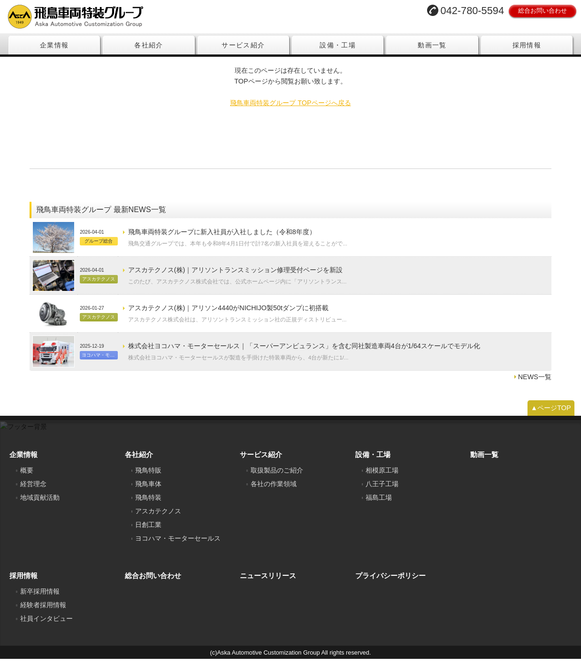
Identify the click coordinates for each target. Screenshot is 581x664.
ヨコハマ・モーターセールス (178, 543)
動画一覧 (432, 45)
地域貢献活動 (40, 502)
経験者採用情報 (43, 610)
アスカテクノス (158, 516)
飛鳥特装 (148, 502)
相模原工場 (382, 475)
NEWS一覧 (534, 382)
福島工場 (379, 502)
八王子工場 (382, 489)
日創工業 (148, 530)
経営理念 (33, 489)
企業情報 (54, 45)
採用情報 (527, 45)
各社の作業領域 (274, 489)
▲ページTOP (551, 413)
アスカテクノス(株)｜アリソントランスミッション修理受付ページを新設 (235, 275)
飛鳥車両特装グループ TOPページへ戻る (290, 108)
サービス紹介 (243, 45)
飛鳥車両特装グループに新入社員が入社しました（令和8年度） (222, 237)
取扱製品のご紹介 (277, 475)
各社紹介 (148, 45)
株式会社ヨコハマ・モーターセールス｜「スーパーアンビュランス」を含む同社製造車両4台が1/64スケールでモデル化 (304, 351)
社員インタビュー (46, 623)
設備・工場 (338, 45)
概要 (26, 475)
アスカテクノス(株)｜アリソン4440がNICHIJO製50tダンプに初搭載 (228, 313)
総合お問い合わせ (542, 10)
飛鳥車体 (148, 489)
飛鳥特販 (148, 475)
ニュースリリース (268, 581)
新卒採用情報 (40, 596)
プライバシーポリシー (390, 581)
